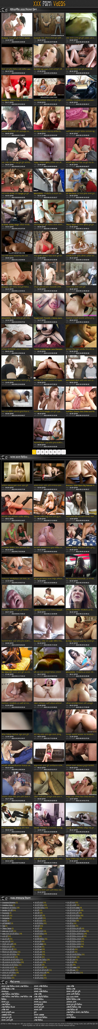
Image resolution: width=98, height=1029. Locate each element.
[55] (71, 965)
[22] (41, 934)
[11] (9, 910)
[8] (74, 908)
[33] (10, 957)
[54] (38, 928)
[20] (39, 965)
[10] (10, 908)
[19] (42, 959)
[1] (10, 902)
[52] (75, 915)
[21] (7, 939)
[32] (10, 954)
